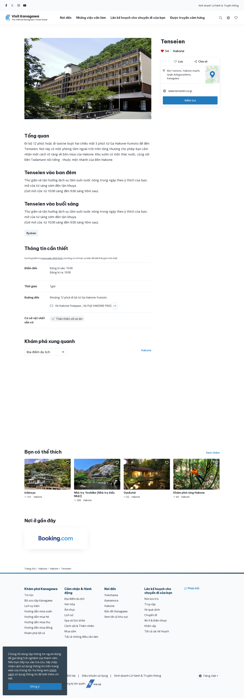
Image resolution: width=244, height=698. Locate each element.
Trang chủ (30, 568)
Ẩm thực (69, 609)
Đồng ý (34, 686)
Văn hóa (69, 604)
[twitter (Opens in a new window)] (12, 5)
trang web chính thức (52, 258)
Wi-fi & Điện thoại (155, 620)
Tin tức (28, 595)
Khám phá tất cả (34, 633)
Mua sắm (70, 631)
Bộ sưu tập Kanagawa (38, 600)
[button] (228, 17)
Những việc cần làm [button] (91, 18)
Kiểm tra (190, 100)
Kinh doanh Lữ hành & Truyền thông (219, 5)
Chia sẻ (201, 61)
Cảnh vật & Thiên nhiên (79, 626)
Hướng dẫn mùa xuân (38, 611)
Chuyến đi (150, 615)
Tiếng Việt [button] (207, 676)
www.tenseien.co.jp (180, 91)
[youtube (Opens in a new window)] (24, 5)
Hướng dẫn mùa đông (38, 627)
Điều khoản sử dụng (95, 676)
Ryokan (31, 233)
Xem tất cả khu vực (116, 617)
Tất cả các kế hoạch (156, 631)
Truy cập (150, 604)
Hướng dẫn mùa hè (36, 617)
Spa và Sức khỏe (74, 620)
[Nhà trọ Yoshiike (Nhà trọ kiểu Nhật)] (97, 480)
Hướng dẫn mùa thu (37, 622)
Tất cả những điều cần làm (81, 637)
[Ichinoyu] (47, 479)
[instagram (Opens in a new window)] (18, 5)
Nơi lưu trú (151, 599)
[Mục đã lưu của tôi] (236, 17)
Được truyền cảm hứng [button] (187, 18)
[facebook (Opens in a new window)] (6, 5)
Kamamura (111, 600)
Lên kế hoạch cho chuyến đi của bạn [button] (138, 18)
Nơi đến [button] (66, 18)
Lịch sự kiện (31, 606)
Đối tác (71, 676)
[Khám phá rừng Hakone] (196, 479)
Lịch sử (68, 615)
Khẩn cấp (150, 626)
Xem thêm (213, 453)
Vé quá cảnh (152, 609)
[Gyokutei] (147, 479)
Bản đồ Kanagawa (115, 611)
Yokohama (111, 595)
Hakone (178, 51)
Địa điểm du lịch (74, 599)
